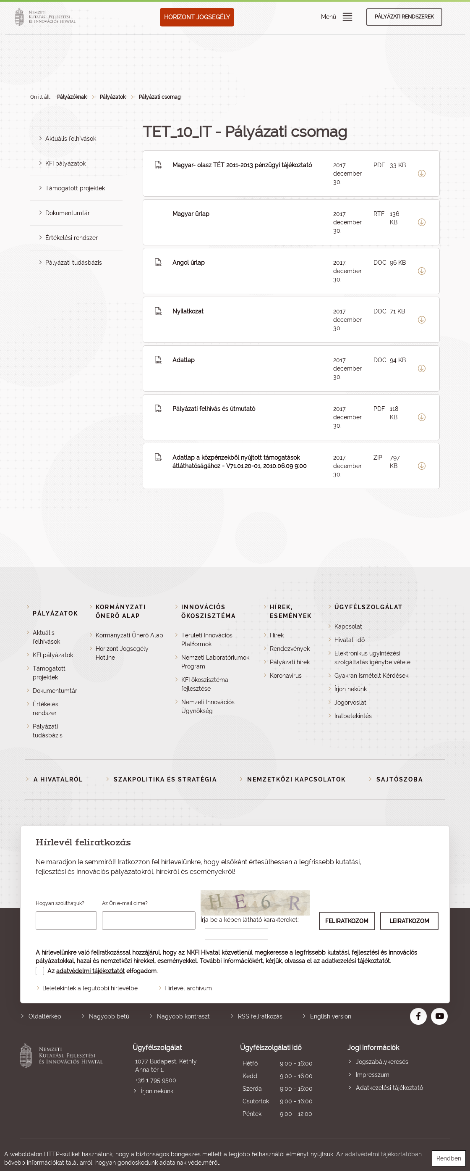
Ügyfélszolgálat (368, 607)
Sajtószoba (399, 779)
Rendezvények (290, 648)
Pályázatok (112, 97)
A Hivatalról (58, 779)
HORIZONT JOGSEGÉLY (197, 17)
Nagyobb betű (109, 1016)
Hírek (277, 635)
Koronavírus (286, 675)
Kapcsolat (348, 626)
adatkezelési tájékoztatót (355, 961)
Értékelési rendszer (71, 237)
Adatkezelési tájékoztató (389, 1087)
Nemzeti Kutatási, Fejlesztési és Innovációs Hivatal (63, 1081)
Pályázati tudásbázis (73, 262)
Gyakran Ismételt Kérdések (371, 675)
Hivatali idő (349, 640)
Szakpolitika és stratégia (165, 779)
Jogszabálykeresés (382, 1061)
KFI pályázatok (65, 163)
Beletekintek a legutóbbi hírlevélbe (90, 988)
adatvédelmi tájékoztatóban (383, 1154)
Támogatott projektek (75, 188)
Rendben (448, 1158)
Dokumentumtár (67, 213)
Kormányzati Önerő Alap (129, 635)
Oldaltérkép (45, 1016)
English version (330, 1016)
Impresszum (372, 1074)
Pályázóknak (71, 97)
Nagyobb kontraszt (183, 1016)
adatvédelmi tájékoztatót (90, 971)
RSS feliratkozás (260, 1016)
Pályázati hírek (290, 662)
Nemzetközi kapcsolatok (296, 779)
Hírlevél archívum (188, 988)
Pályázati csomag (159, 97)
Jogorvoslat (350, 702)
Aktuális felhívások (70, 138)
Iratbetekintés (353, 716)
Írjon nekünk (350, 689)
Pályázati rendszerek (404, 17)
